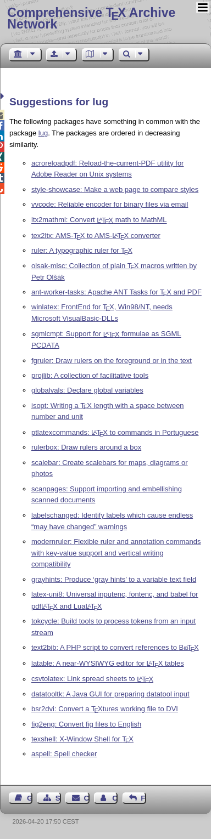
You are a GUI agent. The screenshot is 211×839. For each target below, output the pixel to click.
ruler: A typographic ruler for (81, 250)
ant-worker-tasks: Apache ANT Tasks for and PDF (116, 292)
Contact (87, 798)
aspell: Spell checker (64, 754)
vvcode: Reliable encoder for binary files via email (109, 204)
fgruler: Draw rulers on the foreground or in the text (111, 360)
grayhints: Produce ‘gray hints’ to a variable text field (113, 579)
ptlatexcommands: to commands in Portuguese (114, 432)
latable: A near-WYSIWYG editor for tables (107, 663)
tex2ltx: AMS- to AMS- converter (95, 235)
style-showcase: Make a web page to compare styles (114, 189)
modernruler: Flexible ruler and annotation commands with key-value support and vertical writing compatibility (116, 553)
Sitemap (58, 798)
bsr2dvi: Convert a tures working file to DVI (104, 709)
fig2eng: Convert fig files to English (86, 724)
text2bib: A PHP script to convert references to (115, 647)
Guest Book (29, 798)
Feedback (143, 798)
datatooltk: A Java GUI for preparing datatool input (110, 694)
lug (43, 133)
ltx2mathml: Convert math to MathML (99, 220)
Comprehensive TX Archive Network (91, 18)
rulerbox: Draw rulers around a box (86, 447)
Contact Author (115, 798)
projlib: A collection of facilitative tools (89, 375)
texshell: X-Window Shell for (82, 739)
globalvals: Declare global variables (87, 390)
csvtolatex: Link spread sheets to (92, 679)
